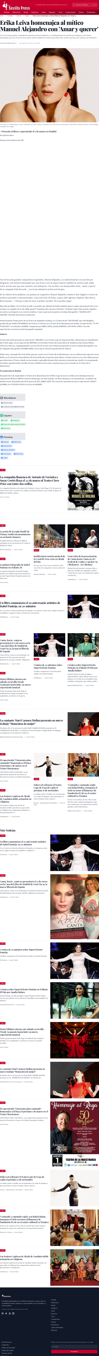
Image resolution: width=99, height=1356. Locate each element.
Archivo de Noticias (57, 1327)
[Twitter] (6, 1313)
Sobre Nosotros (7, 1342)
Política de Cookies (8, 1350)
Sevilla (26, 12)
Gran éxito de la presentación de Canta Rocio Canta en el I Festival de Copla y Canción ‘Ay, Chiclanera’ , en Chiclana (83, 560)
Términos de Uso (7, 1353)
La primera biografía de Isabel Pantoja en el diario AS (15, 566)
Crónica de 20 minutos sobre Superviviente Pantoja (48, 666)
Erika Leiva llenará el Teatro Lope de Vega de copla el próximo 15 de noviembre (48, 787)
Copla (27, 16)
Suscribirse (74, 1351)
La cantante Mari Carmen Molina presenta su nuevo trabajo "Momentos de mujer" (22, 1070)
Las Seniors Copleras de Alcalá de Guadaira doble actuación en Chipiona (15, 799)
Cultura (81, 12)
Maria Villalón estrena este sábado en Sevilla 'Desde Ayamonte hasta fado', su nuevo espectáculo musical (15, 683)
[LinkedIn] (13, 1313)
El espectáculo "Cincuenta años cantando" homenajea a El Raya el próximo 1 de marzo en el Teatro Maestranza (15, 764)
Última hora (16, 12)
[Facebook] (3, 1313)
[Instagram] (10, 1313)
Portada (6, 12)
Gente (43, 12)
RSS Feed (54, 1330)
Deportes (52, 12)
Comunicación (70, 12)
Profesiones (91, 12)
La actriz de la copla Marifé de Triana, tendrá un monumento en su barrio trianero (15, 534)
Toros (60, 12)
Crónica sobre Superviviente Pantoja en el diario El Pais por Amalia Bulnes (83, 667)
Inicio (1, 16)
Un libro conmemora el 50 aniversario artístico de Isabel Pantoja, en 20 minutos (23, 843)
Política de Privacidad (8, 1348)
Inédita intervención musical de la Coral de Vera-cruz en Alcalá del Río (49, 559)
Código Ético (5, 1345)
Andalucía (34, 12)
